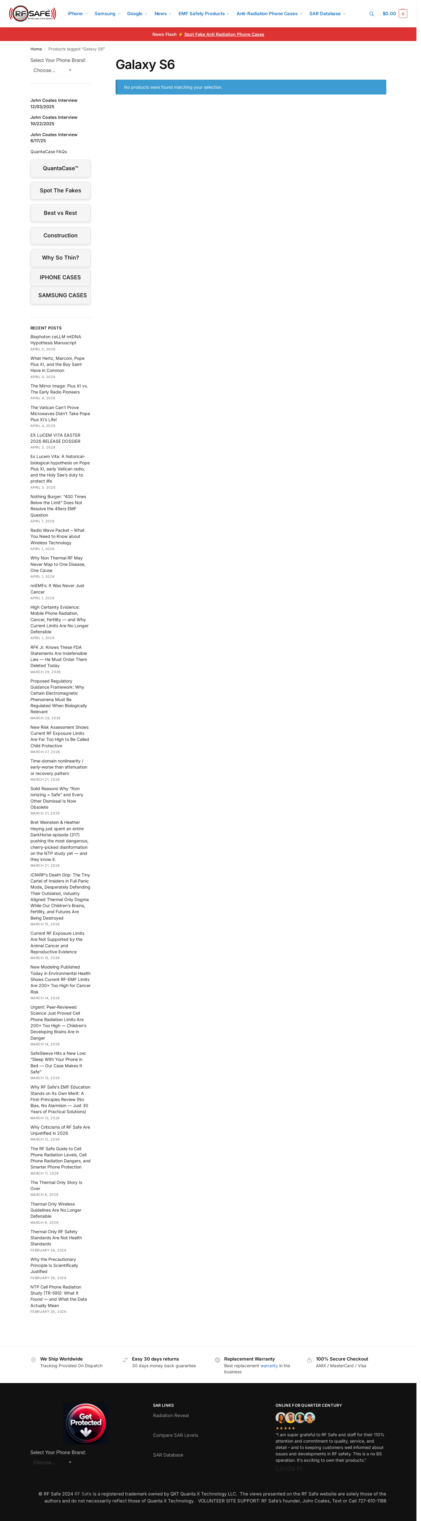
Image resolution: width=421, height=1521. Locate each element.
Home (36, 48)
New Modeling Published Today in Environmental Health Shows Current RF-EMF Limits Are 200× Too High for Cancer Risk (60, 979)
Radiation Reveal (171, 1415)
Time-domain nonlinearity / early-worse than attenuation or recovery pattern (58, 767)
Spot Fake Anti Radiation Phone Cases (224, 34)
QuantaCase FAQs (48, 151)
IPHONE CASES (60, 277)
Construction (60, 235)
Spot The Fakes (60, 190)
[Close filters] (92, 60)
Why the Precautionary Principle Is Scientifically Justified (54, 1265)
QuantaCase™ (60, 168)
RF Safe (83, 1494)
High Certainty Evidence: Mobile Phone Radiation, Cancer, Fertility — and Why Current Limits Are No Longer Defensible (59, 619)
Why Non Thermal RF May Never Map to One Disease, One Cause (57, 564)
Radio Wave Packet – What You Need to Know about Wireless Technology (57, 536)
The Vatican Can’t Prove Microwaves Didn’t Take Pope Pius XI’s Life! (60, 413)
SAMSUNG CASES (62, 295)
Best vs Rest (60, 213)
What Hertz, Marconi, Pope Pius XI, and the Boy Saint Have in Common (57, 364)
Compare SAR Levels (175, 1435)
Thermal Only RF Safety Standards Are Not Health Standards (56, 1238)
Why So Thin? (60, 257)
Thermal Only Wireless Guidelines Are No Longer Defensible (55, 1210)
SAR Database (168, 1455)
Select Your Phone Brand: (58, 60)
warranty (269, 1365)
